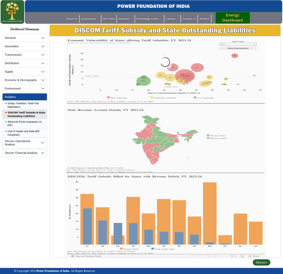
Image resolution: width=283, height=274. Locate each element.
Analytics (10, 97)
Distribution (12, 63)
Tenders (204, 18)
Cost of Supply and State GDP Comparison (23, 133)
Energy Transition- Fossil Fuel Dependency (23, 105)
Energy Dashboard (232, 17)
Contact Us (189, 18)
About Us (72, 18)
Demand (10, 37)
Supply (9, 71)
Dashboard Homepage (24, 29)
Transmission (13, 54)
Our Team (109, 18)
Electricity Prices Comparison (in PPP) (24, 123)
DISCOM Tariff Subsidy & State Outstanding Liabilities (26, 114)
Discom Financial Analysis (21, 152)
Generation (12, 46)
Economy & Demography (21, 80)
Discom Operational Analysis (17, 142)
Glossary (261, 262)
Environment (13, 88)
